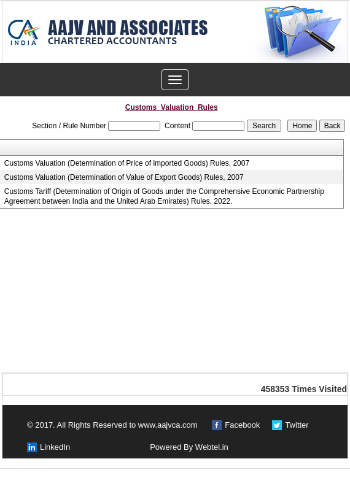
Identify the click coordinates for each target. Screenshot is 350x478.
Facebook (242, 425)
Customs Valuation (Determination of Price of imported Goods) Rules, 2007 (126, 163)
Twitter (296, 425)
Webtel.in (211, 447)
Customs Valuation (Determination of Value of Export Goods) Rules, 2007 (124, 177)
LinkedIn (55, 447)
